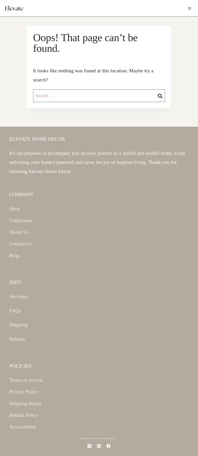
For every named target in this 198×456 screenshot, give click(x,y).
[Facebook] (108, 446)
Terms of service (26, 380)
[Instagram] (89, 446)
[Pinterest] (99, 446)
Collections (20, 220)
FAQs (15, 310)
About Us (19, 232)
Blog (14, 255)
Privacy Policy (24, 392)
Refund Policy (23, 415)
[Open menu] (189, 8)
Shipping (18, 325)
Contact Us (20, 244)
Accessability (22, 427)
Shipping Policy (25, 403)
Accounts (18, 296)
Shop (14, 209)
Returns (17, 339)
